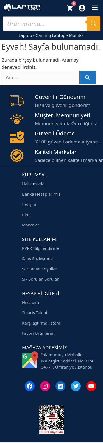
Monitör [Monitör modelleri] (77, 35)
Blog (26, 214)
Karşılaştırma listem (41, 323)
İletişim (29, 204)
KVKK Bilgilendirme (40, 248)
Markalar (30, 225)
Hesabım (30, 302)
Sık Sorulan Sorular (40, 279)
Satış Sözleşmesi (37, 258)
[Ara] (87, 77)
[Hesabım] (82, 9)
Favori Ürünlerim (38, 333)
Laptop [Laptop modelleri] (25, 35)
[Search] (93, 23)
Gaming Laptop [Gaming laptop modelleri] (50, 35)
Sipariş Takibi (34, 312)
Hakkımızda (33, 183)
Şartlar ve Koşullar (39, 269)
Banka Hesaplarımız (41, 194)
